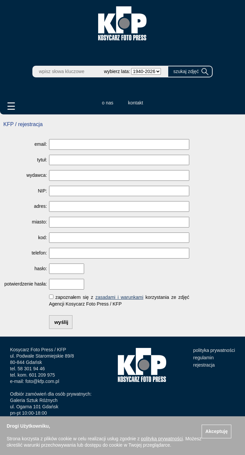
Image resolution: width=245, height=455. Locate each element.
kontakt (135, 102)
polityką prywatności (162, 438)
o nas (107, 102)
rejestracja (204, 365)
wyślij (61, 322)
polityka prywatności (214, 350)
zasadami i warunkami (119, 297)
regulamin (203, 357)
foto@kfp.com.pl (42, 381)
